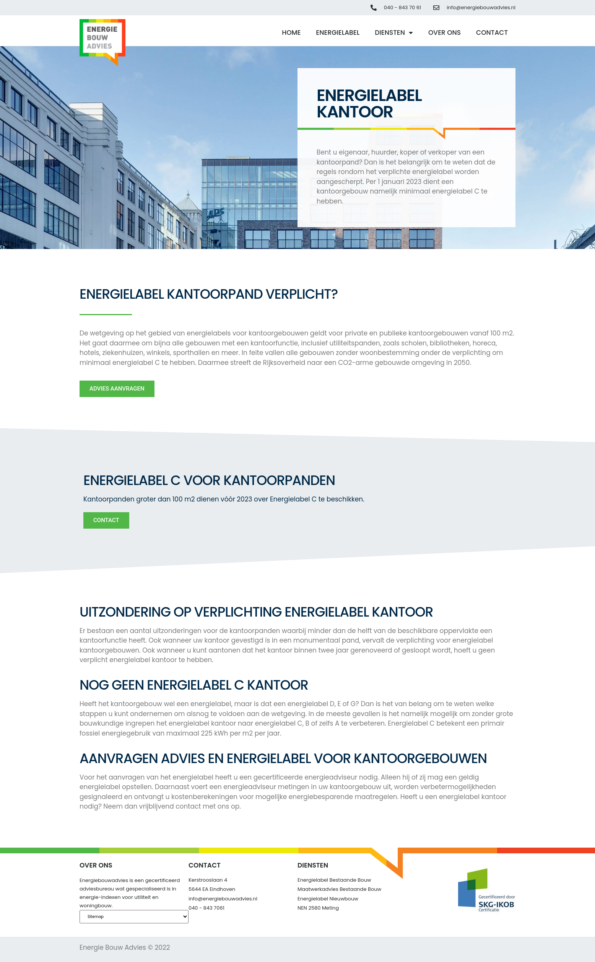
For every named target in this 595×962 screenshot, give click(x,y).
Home (291, 32)
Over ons (444, 32)
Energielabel (337, 32)
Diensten (394, 33)
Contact (492, 32)
